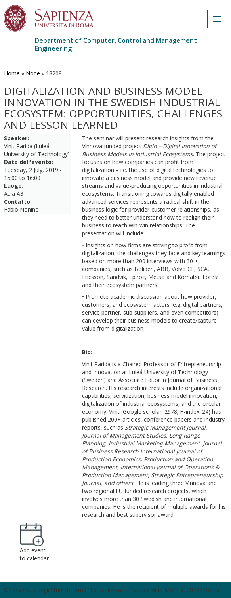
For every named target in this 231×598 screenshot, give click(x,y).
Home (12, 73)
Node (33, 73)
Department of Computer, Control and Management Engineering (116, 44)
